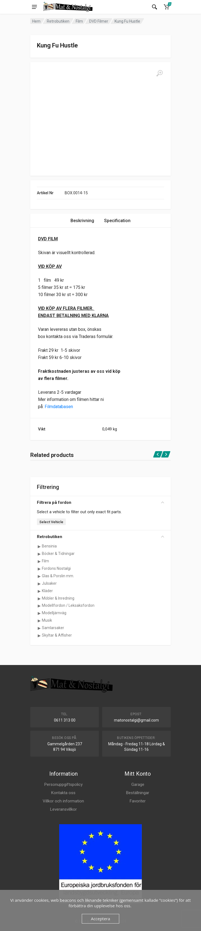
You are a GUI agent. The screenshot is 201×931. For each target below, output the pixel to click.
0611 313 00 (64, 720)
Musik (47, 620)
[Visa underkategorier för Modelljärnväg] (39, 613)
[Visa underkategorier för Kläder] (39, 591)
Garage (137, 784)
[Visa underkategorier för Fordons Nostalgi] (39, 568)
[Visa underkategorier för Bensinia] (39, 546)
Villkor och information (63, 801)
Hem (36, 21)
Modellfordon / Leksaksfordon (68, 605)
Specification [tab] (117, 220)
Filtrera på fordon (100, 502)
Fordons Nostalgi (56, 568)
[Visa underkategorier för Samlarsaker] (39, 628)
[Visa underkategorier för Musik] (39, 620)
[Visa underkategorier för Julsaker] (39, 583)
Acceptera (100, 918)
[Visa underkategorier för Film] (39, 561)
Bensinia (49, 546)
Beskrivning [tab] (82, 220)
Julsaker (49, 583)
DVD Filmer (98, 21)
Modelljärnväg (54, 613)
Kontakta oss (63, 792)
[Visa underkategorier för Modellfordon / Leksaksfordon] (39, 605)
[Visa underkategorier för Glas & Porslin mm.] (39, 576)
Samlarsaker (53, 628)
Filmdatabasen (59, 406)
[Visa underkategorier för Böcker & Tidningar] (39, 554)
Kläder (47, 591)
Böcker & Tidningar (58, 553)
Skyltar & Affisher (57, 635)
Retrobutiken (58, 21)
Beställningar (137, 792)
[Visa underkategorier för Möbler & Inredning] (39, 598)
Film (79, 21)
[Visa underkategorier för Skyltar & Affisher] (39, 635)
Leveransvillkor (63, 809)
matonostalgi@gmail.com (136, 720)
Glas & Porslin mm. (58, 576)
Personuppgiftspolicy (63, 784)
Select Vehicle (51, 522)
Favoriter (138, 801)
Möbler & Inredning (58, 598)
